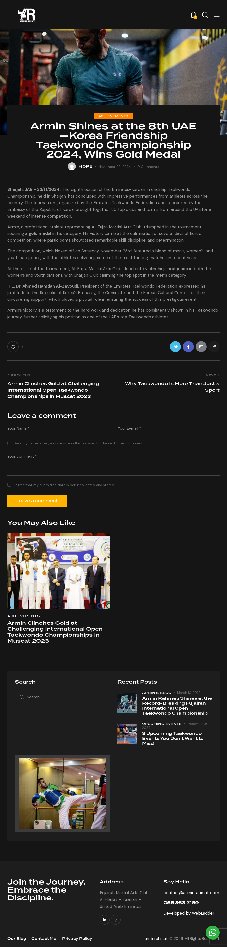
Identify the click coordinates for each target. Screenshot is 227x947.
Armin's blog (156, 693)
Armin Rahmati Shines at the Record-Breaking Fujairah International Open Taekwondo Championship (177, 706)
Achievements (113, 116)
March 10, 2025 (189, 693)
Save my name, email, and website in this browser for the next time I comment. (78, 443)
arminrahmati (156, 938)
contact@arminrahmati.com (191, 892)
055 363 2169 (181, 903)
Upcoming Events (162, 724)
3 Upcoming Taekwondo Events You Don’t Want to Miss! (173, 738)
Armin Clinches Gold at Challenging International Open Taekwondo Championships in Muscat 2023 (55, 632)
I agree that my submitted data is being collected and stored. (64, 485)
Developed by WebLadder (188, 913)
